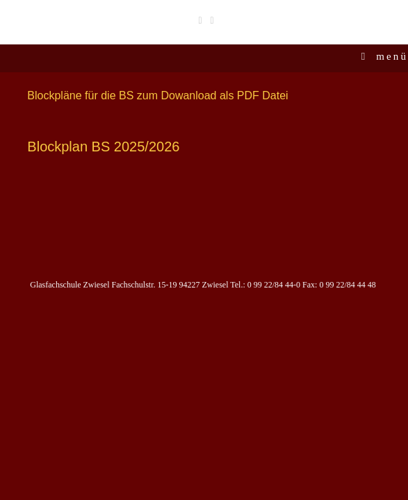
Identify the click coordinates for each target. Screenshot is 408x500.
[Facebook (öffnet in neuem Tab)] (200, 20)
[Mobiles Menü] (384, 56)
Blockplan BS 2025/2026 (103, 146)
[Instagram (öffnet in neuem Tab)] (210, 20)
